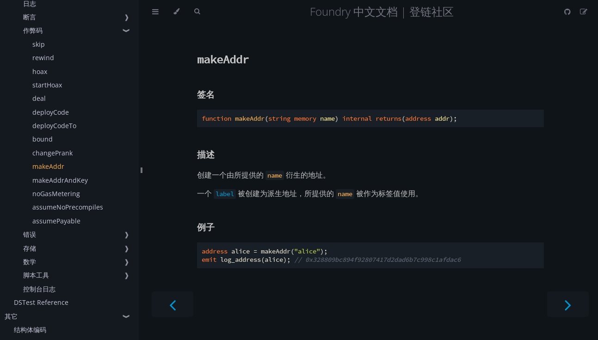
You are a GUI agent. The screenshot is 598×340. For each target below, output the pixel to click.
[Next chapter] (568, 304)
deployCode (50, 112)
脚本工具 (36, 275)
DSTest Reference (41, 302)
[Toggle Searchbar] (197, 11)
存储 (29, 248)
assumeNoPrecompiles (67, 207)
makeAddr (48, 166)
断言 (29, 16)
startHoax (47, 84)
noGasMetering (56, 193)
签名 (206, 94)
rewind (43, 57)
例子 (206, 227)
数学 (29, 261)
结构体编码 (30, 329)
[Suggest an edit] (583, 11)
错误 (29, 234)
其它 (11, 316)
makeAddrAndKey (60, 180)
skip (38, 44)
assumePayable (56, 220)
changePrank (52, 152)
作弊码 (33, 30)
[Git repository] (568, 11)
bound (42, 139)
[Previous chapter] (172, 304)
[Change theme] (176, 11)
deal (39, 98)
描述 (206, 154)
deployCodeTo (54, 125)
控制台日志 (39, 288)
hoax (39, 71)
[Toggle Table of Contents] (155, 11)
